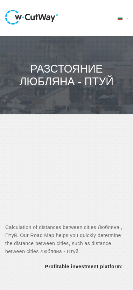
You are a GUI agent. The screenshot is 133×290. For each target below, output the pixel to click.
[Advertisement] (65, 175)
